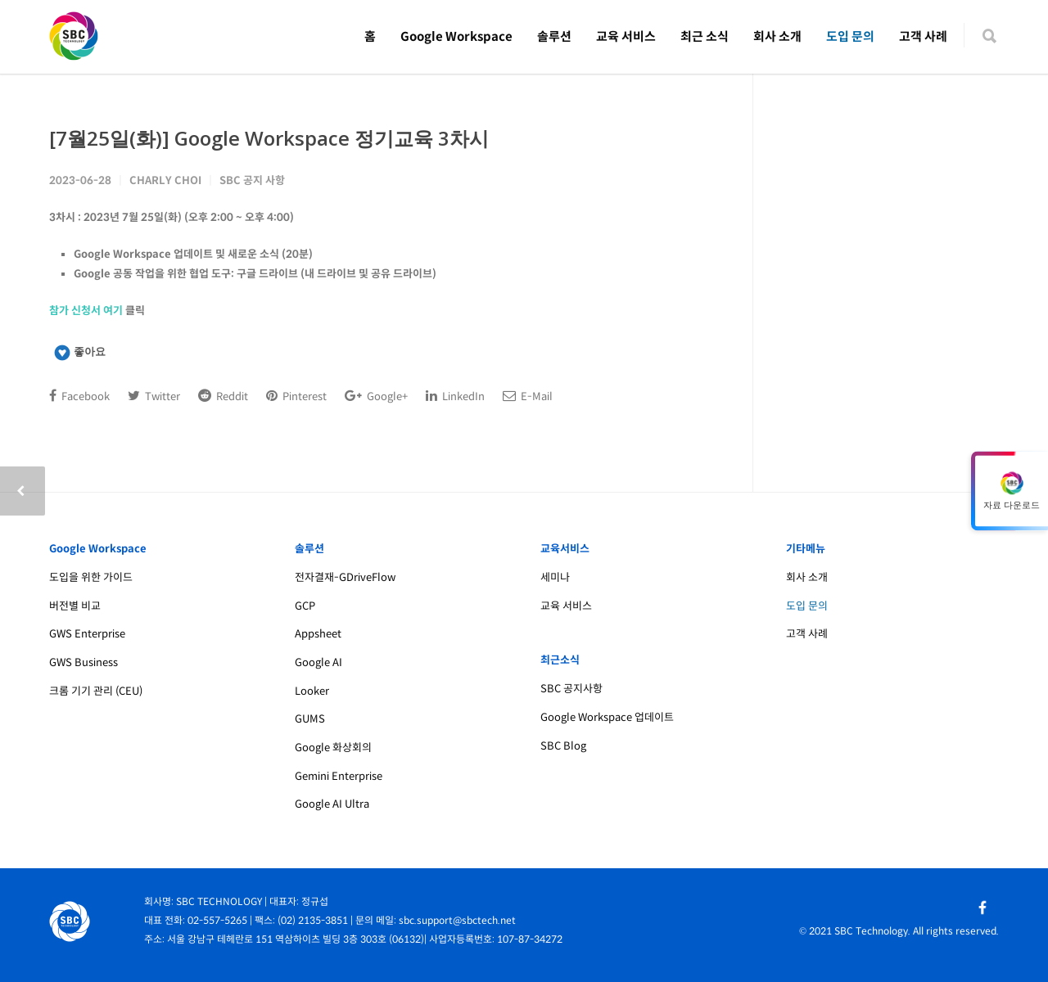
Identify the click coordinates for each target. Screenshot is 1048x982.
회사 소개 (777, 36)
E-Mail (528, 396)
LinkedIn (455, 396)
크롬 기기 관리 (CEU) (95, 691)
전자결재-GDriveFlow (345, 577)
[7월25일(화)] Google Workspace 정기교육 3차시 (269, 137)
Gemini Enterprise (338, 776)
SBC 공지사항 (571, 689)
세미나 (555, 577)
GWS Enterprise (87, 634)
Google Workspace (456, 36)
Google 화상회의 (333, 748)
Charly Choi (165, 180)
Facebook (79, 396)
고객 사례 (923, 36)
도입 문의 (850, 36)
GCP (305, 606)
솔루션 (554, 36)
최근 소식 (704, 36)
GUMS (310, 719)
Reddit (223, 396)
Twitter (154, 396)
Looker (312, 691)
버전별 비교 (75, 606)
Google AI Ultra (332, 804)
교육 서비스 (626, 36)
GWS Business (83, 662)
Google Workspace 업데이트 (607, 717)
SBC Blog (563, 746)
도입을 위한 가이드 (91, 577)
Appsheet (318, 634)
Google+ (376, 396)
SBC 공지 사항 (252, 180)
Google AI (318, 662)
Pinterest (296, 396)
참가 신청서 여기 (86, 311)
